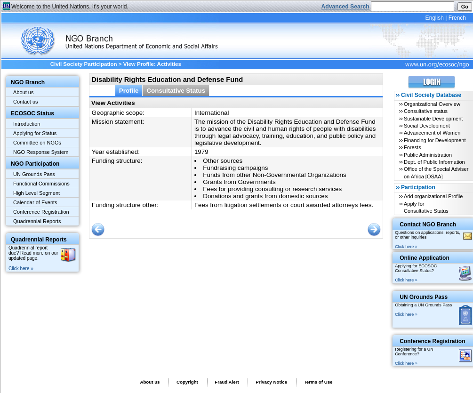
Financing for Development (434, 140)
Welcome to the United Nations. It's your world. (69, 6)
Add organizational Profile (433, 196)
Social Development (427, 125)
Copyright (187, 382)
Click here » (20, 268)
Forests (412, 147)
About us (23, 92)
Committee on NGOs (37, 142)
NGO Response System (40, 152)
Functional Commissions (41, 183)
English (434, 18)
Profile (129, 90)
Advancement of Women (432, 133)
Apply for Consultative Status (426, 207)
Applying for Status (34, 133)
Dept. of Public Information (434, 162)
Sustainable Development (433, 118)
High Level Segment (36, 193)
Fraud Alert (227, 382)
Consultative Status (175, 90)
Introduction (26, 124)
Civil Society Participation (83, 64)
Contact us (25, 101)
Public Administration (428, 155)
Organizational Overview (432, 104)
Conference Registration (41, 212)
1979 (201, 151)
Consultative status (426, 111)
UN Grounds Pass (34, 174)
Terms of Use (318, 382)
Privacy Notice (271, 382)
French (457, 18)
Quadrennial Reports (37, 221)
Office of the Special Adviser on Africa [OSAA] (436, 172)
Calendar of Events (35, 202)
